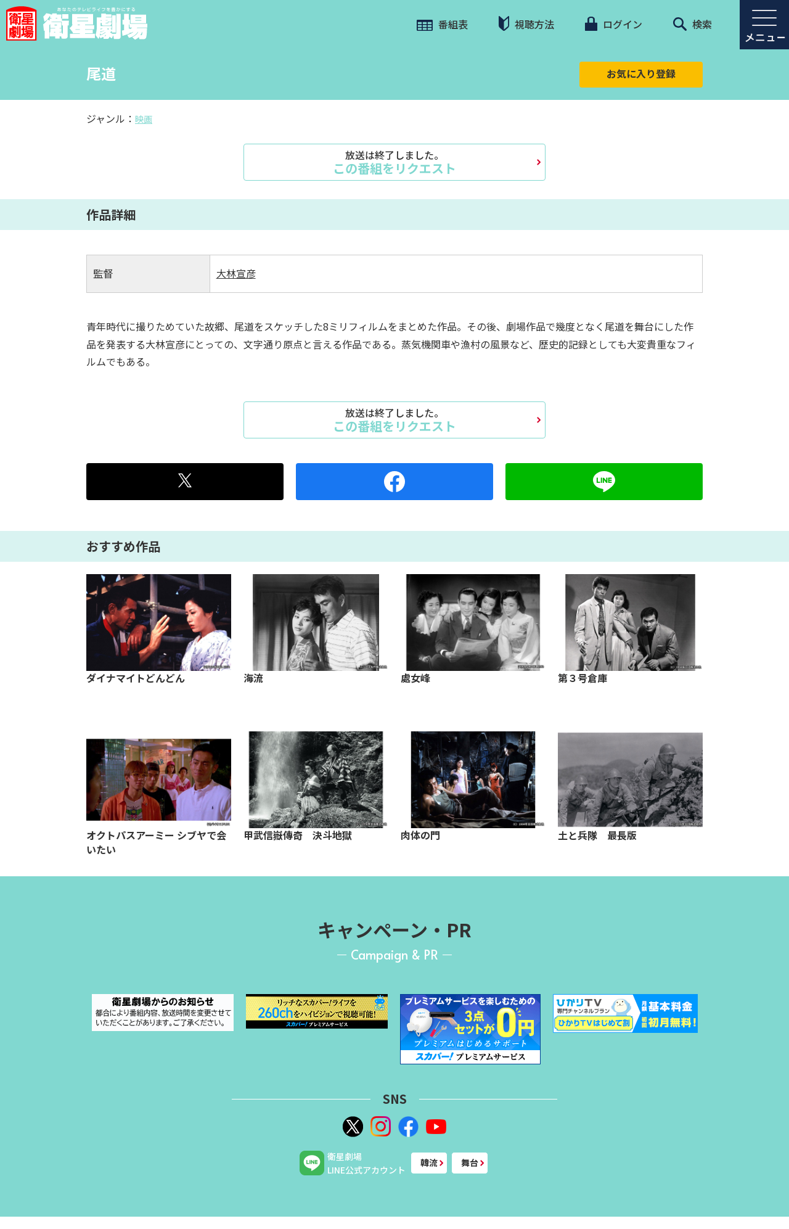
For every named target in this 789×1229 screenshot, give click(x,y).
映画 (143, 119)
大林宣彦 (236, 273)
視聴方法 (526, 23)
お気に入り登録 (641, 73)
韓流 (429, 1162)
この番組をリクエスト (394, 162)
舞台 (469, 1162)
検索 (692, 24)
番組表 (442, 24)
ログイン (613, 24)
